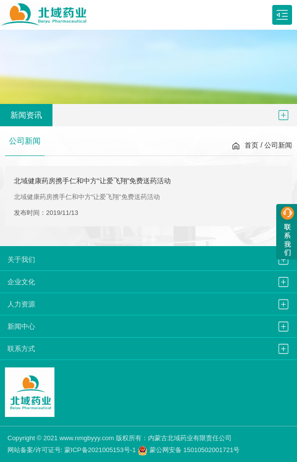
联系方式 (21, 349)
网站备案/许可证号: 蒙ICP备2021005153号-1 (71, 450)
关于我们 (21, 259)
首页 (251, 145)
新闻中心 (21, 326)
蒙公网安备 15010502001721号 (189, 450)
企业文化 (21, 282)
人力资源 (21, 304)
